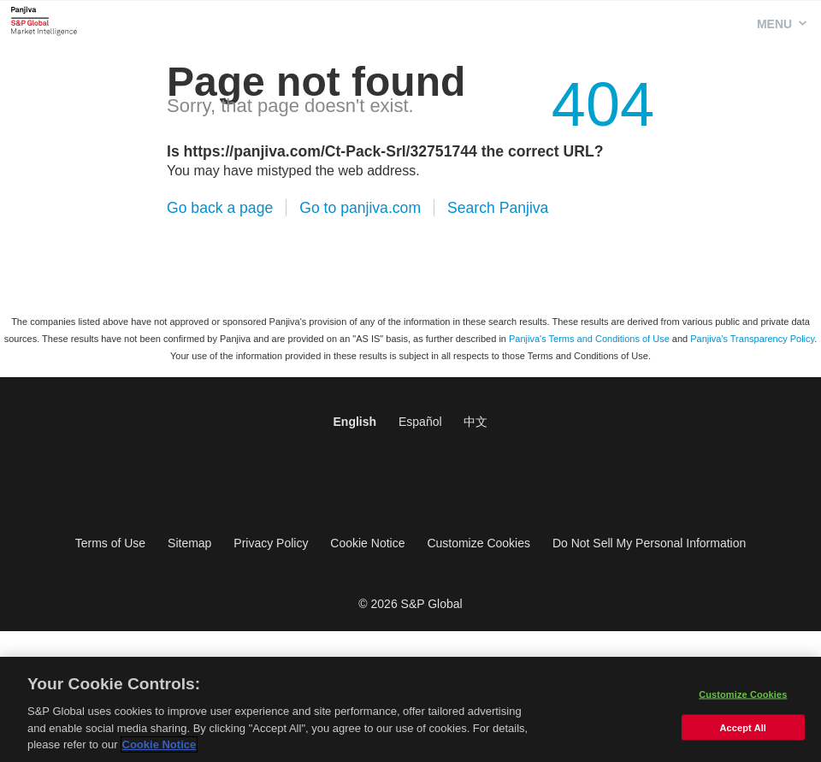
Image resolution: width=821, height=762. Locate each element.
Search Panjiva (497, 207)
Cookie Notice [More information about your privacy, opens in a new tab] (159, 747)
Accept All (743, 730)
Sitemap (189, 543)
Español (420, 421)
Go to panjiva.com (360, 207)
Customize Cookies (478, 543)
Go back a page (220, 207)
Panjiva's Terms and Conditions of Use (589, 339)
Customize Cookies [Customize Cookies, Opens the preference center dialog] (743, 697)
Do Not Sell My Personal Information (649, 543)
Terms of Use (110, 543)
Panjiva (44, 20)
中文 (475, 421)
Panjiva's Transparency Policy (752, 339)
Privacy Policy (270, 543)
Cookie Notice (367, 543)
